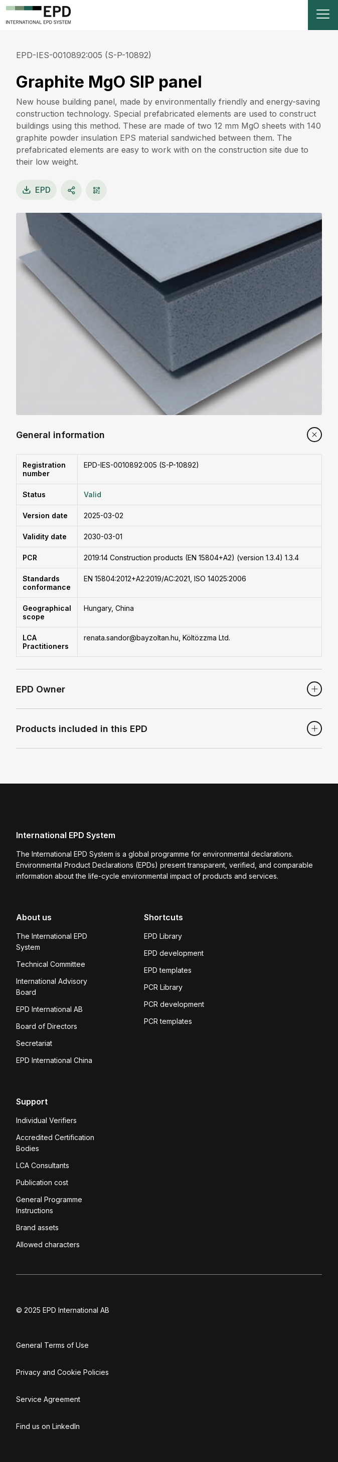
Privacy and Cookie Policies (62, 1372)
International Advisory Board (51, 986)
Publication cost (42, 1182)
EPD (36, 190)
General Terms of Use (52, 1345)
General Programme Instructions (49, 1205)
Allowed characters (48, 1244)
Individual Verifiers (46, 1120)
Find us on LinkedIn (48, 1426)
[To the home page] (38, 15)
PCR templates (168, 1021)
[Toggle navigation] (323, 15)
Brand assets (37, 1227)
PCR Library (163, 987)
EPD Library (163, 936)
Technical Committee (50, 964)
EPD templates (168, 970)
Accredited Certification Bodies (55, 1143)
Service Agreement (48, 1399)
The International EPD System (51, 941)
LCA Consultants (42, 1165)
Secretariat (34, 1043)
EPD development (174, 953)
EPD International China (54, 1060)
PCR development (174, 1004)
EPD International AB (49, 1009)
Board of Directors (46, 1026)
